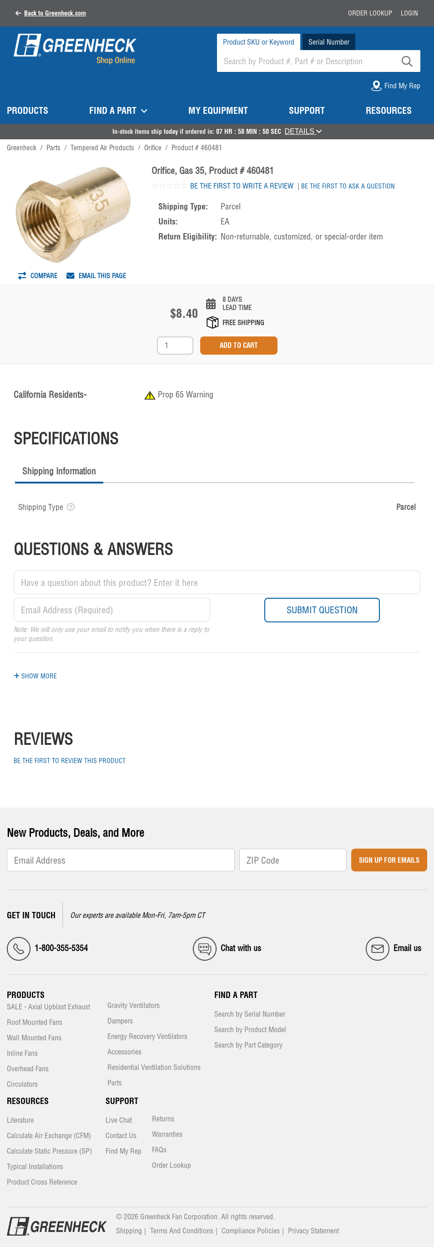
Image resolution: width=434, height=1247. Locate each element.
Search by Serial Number (249, 1014)
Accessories (124, 1052)
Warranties (167, 1135)
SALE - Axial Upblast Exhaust (48, 1007)
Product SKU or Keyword (258, 41)
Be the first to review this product (70, 761)
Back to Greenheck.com (55, 13)
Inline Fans (22, 1054)
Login (409, 13)
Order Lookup (370, 13)
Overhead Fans (28, 1069)
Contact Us (121, 1136)
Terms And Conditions (181, 1230)
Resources (28, 1101)
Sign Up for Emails (389, 860)
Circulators (22, 1085)
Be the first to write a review (241, 185)
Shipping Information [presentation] (59, 471)
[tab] (59, 472)
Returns (163, 1119)
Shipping (129, 1230)
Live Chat (119, 1121)
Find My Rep (123, 1151)
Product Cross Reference (42, 1182)
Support (122, 1101)
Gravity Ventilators (133, 1006)
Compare (37, 276)
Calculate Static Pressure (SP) (49, 1151)
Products (26, 995)
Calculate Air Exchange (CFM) (49, 1136)
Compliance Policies (251, 1230)
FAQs (159, 1150)
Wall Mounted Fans (34, 1038)
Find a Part (235, 995)
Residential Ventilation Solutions (154, 1068)
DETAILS (303, 131)
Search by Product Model (250, 1030)
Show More (35, 676)
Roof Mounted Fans (34, 1023)
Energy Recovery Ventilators (147, 1037)
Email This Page (96, 276)
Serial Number (328, 41)
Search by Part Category (248, 1045)
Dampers (120, 1021)
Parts (114, 1083)
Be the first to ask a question (348, 186)
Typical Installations (35, 1167)
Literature (20, 1121)
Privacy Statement (313, 1230)
